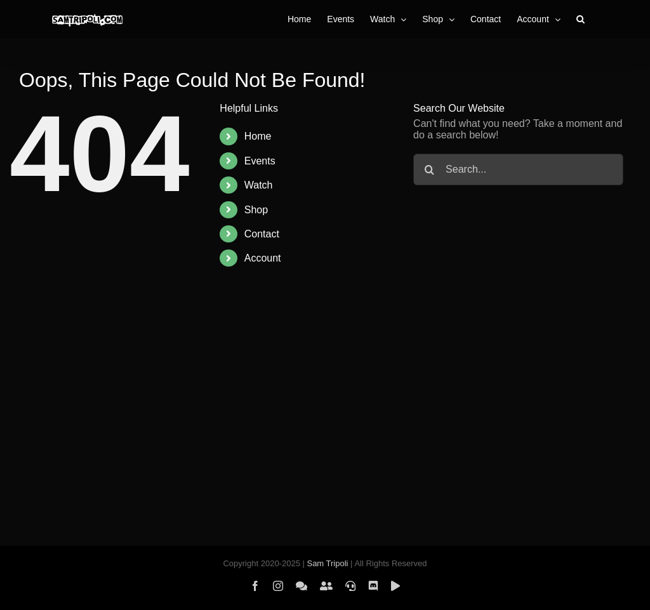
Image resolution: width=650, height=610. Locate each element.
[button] (580, 19)
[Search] (429, 169)
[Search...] (518, 169)
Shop (256, 209)
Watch (258, 185)
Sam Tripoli (327, 563)
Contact (261, 234)
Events (259, 161)
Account (262, 258)
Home (258, 136)
